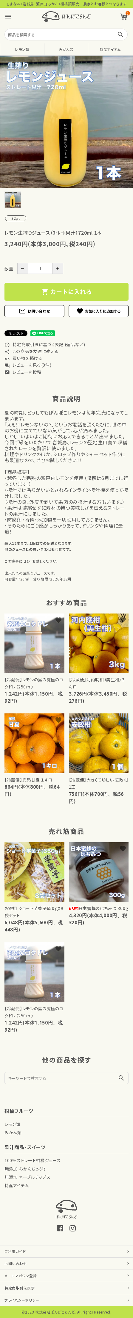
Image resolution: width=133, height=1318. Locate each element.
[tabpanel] (66, 121)
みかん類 (66, 49)
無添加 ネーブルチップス (27, 1177)
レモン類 (22, 49)
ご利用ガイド (15, 1251)
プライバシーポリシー (21, 1300)
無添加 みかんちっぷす (25, 1169)
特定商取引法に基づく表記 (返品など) (44, 344)
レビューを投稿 (22, 372)
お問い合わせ (34, 311)
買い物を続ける (23, 358)
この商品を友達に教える (31, 351)
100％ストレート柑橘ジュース (32, 1160)
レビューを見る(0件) (27, 365)
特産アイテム (110, 49)
